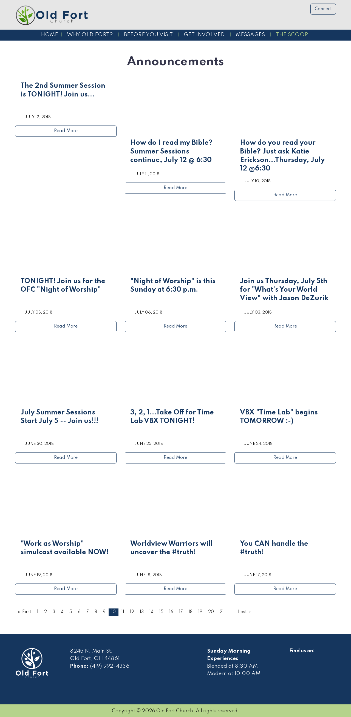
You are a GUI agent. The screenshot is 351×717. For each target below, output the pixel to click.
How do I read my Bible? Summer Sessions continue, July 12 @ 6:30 (171, 152)
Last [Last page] (242, 612)
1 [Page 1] (37, 612)
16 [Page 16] (171, 612)
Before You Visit (148, 35)
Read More (66, 131)
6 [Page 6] (79, 612)
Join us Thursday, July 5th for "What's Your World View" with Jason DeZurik (284, 290)
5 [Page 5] (70, 612)
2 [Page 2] (45, 612)
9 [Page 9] (104, 612)
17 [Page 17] (181, 612)
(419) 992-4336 (109, 666)
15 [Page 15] (161, 612)
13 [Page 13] (142, 612)
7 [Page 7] (87, 612)
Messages (250, 35)
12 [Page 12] (132, 612)
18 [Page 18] (191, 612)
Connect (323, 9)
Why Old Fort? (90, 35)
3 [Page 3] (54, 612)
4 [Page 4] (62, 612)
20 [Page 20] (211, 612)
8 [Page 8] (96, 612)
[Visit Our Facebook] (293, 657)
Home (49, 35)
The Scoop (292, 35)
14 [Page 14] (151, 612)
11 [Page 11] (122, 612)
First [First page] (26, 612)
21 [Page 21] (222, 612)
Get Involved (204, 35)
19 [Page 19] (200, 612)
